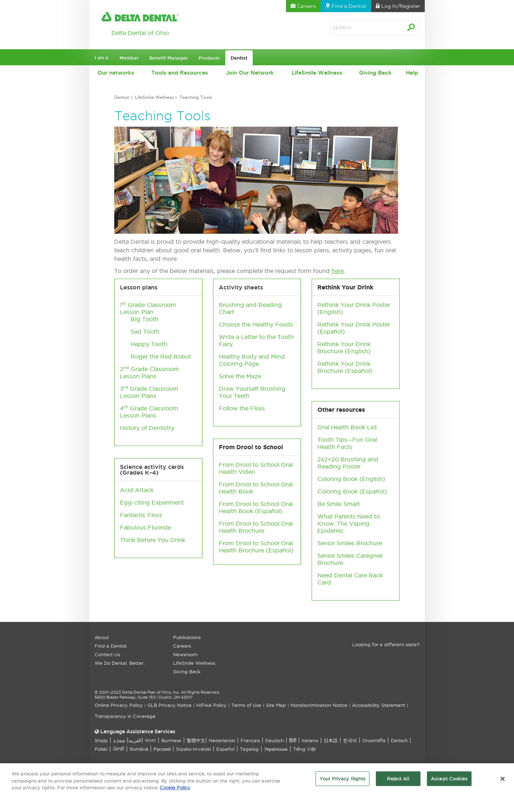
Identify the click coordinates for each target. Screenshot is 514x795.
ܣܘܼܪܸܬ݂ (119, 740)
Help (412, 73)
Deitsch (399, 740)
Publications (187, 637)
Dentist (121, 97)
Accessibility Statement (378, 705)
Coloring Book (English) (351, 479)
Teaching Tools (196, 97)
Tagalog (249, 748)
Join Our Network (250, 73)
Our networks (115, 73)
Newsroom (185, 654)
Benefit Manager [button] (168, 57)
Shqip (101, 740)
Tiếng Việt (304, 748)
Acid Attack (136, 490)
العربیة (134, 740)
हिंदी (292, 740)
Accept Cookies (449, 780)
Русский (162, 748)
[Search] (359, 27)
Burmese (171, 740)
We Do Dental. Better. (120, 662)
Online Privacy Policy (119, 705)
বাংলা (150, 740)
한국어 (350, 740)
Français (250, 740)
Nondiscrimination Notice (319, 705)
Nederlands (222, 740)
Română (139, 748)
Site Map (276, 705)
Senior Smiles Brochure (349, 543)
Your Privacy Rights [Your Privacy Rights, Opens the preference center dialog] (342, 780)
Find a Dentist (111, 645)
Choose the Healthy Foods (256, 324)
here (338, 271)
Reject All (398, 780)
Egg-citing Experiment (152, 502)
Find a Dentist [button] (346, 6)
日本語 (331, 740)
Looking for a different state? (385, 644)
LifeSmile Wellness (317, 73)
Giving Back (375, 73)
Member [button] (129, 57)
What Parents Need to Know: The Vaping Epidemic (348, 523)
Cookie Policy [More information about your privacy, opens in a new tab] (175, 790)
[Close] (502, 781)
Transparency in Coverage (125, 716)
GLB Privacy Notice (169, 705)
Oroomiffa (374, 740)
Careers (182, 645)
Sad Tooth (145, 331)
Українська (275, 748)
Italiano (310, 740)
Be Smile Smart (338, 504)
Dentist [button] (239, 57)
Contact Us (107, 654)
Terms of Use (246, 705)
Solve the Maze (240, 376)
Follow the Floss (242, 408)
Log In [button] (398, 6)
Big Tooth (144, 319)
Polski (101, 748)
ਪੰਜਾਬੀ (118, 748)
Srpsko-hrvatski (193, 748)
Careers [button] (303, 6)
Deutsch (274, 740)
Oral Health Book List (347, 427)
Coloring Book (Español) (352, 491)
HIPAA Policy (211, 705)
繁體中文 (196, 740)
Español (268, 511)
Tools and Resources (179, 73)
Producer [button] (209, 57)
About (102, 637)
